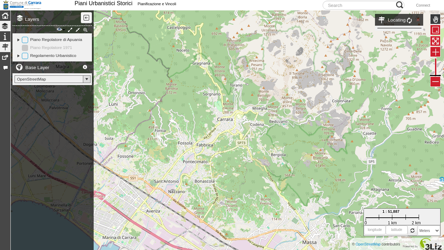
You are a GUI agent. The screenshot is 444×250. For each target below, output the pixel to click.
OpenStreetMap (368, 244)
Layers (32, 35)
